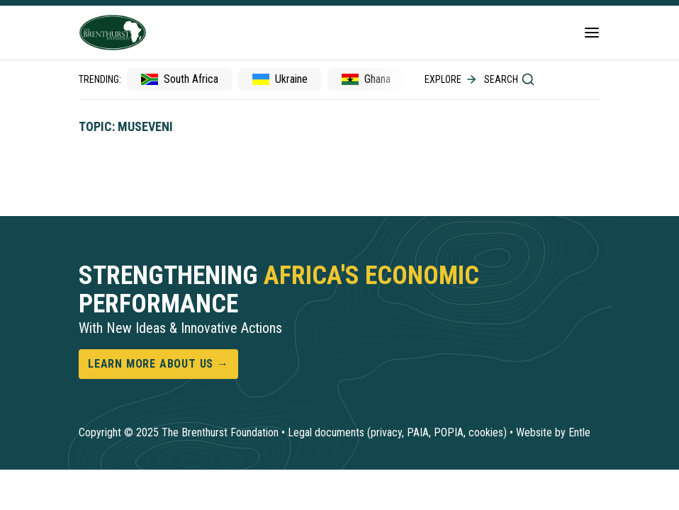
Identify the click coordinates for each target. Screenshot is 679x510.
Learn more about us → (158, 363)
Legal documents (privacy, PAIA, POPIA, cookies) (397, 432)
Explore (451, 79)
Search (509, 79)
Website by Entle (553, 432)
